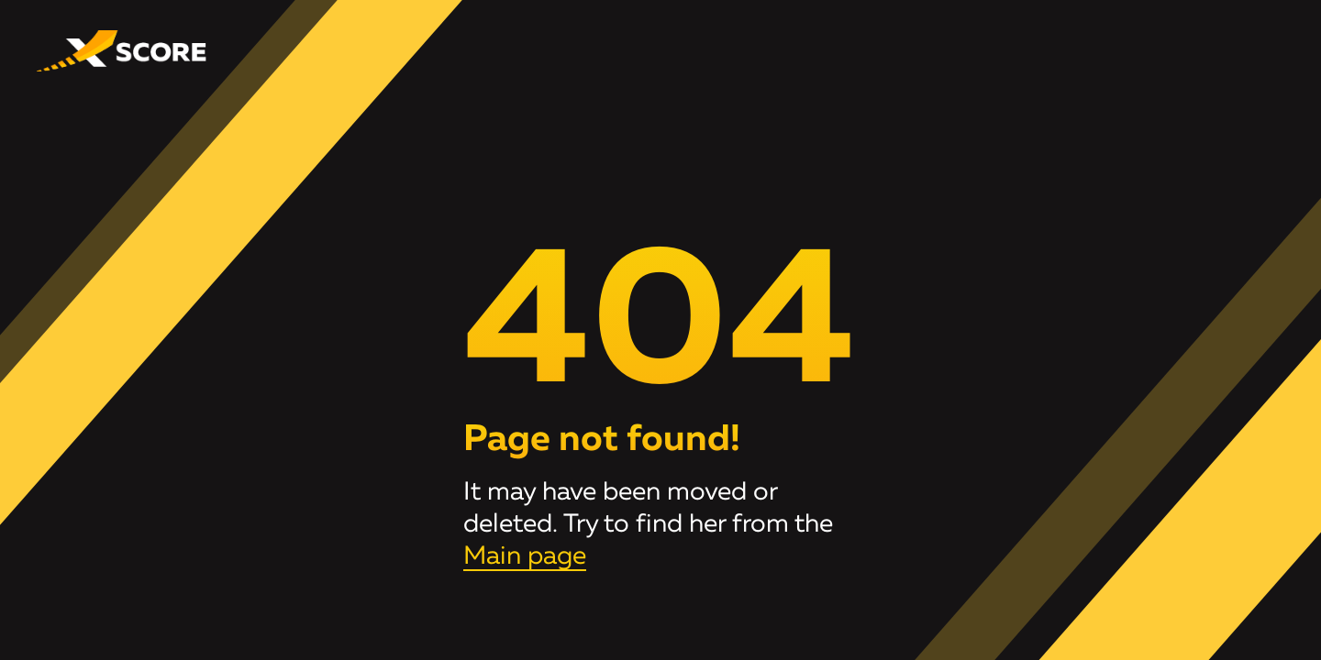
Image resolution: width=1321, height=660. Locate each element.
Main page (524, 556)
